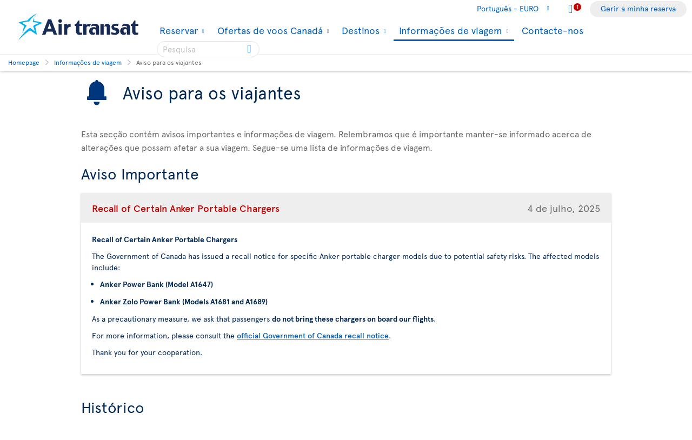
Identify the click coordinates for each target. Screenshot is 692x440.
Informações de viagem (449, 31)
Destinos (359, 30)
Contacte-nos (552, 30)
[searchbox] (208, 49)
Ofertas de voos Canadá (268, 30)
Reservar (177, 30)
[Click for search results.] (250, 49)
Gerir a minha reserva (638, 8)
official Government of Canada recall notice (313, 335)
